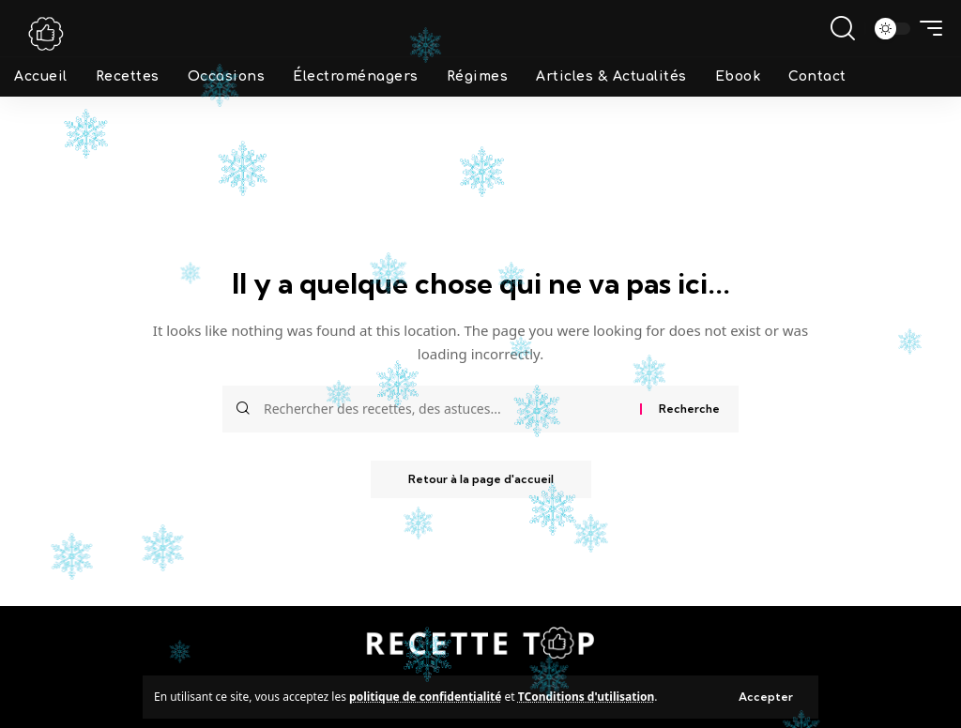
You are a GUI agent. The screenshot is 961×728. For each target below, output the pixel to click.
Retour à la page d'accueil (481, 479)
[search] (843, 28)
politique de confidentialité (425, 697)
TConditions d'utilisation (586, 697)
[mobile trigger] (926, 28)
